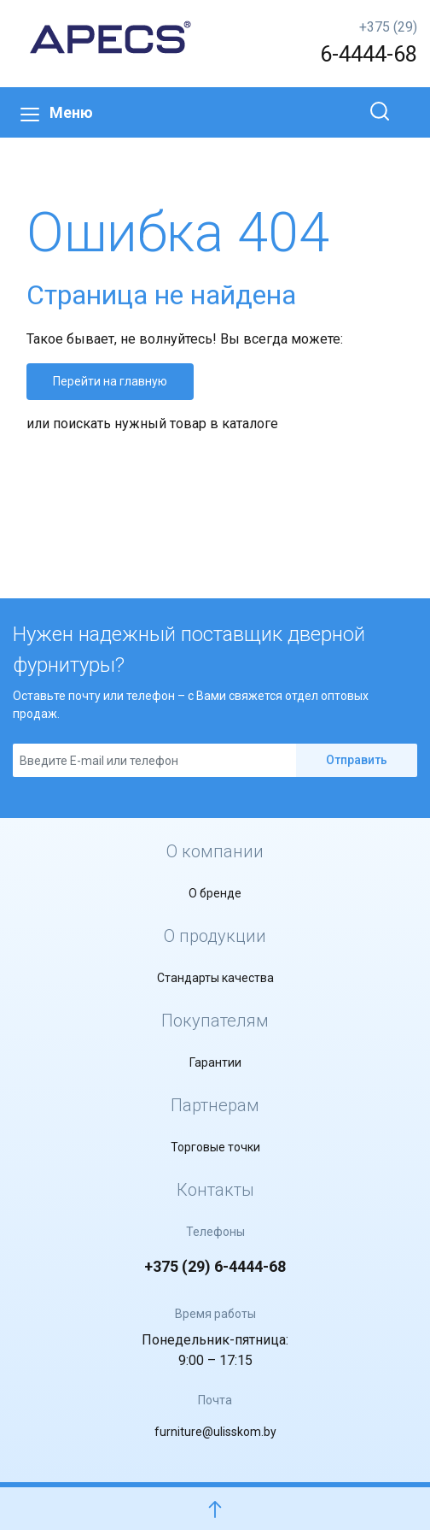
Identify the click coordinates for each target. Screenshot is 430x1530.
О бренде (215, 893)
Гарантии (215, 1062)
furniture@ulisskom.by (215, 1432)
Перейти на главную (110, 381)
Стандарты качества (215, 978)
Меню (56, 112)
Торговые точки (215, 1147)
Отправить (356, 760)
